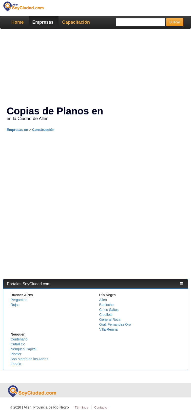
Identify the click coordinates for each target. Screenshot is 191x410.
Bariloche (106, 305)
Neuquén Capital (23, 349)
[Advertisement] (95, 169)
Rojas (15, 305)
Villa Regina (108, 329)
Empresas (43, 22)
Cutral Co (18, 344)
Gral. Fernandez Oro (115, 324)
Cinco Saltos (109, 310)
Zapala (16, 364)
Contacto (100, 407)
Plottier (16, 354)
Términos (81, 407)
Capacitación (76, 22)
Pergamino (19, 300)
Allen (103, 300)
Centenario (19, 339)
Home (17, 22)
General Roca (109, 319)
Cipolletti (106, 315)
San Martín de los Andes (29, 359)
